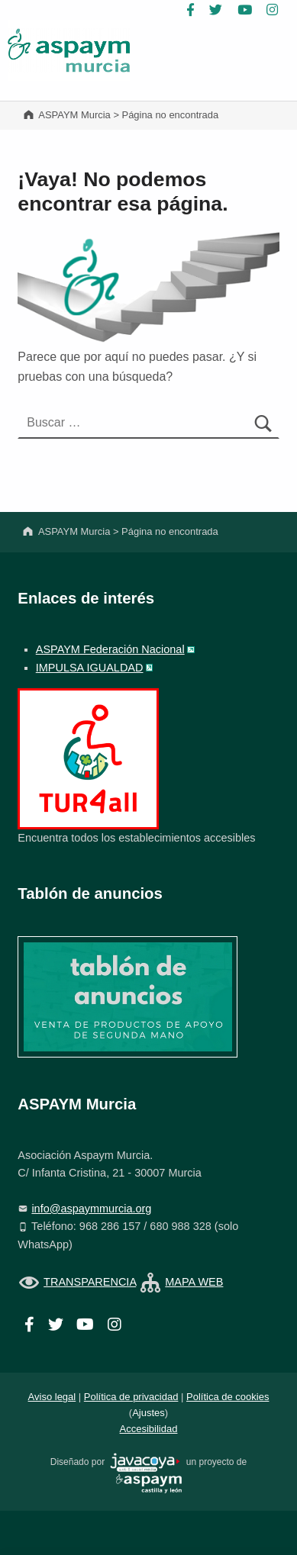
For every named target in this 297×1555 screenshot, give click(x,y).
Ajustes (148, 1412)
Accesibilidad (149, 1428)
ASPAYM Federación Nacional (110, 649)
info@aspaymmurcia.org (91, 1208)
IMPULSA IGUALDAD (90, 668)
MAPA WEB (194, 1282)
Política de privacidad (131, 1396)
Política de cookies (227, 1396)
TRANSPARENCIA (90, 1282)
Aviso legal (52, 1396)
